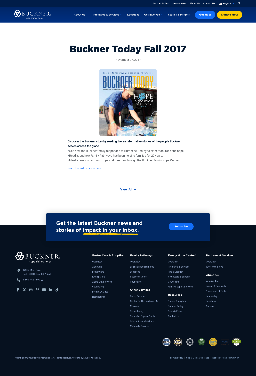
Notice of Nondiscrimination (225, 358)
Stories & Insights (179, 14)
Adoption (97, 266)
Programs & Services (106, 14)
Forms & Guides (100, 291)
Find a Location (175, 271)
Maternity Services (139, 326)
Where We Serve (214, 266)
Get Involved (152, 14)
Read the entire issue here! (85, 168)
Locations (133, 14)
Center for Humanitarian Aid (144, 301)
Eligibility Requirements (142, 266)
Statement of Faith (216, 291)
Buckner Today (161, 3)
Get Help (205, 14)
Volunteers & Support (179, 276)
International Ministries (142, 321)
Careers (210, 306)
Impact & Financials (216, 286)
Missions (134, 306)
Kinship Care (98, 276)
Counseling (98, 286)
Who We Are (212, 281)
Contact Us (209, 3)
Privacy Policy (176, 358)
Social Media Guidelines (197, 358)
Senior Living (136, 311)
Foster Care (98, 271)
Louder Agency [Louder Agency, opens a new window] (91, 358)
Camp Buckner (137, 296)
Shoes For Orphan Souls (142, 316)
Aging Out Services (102, 281)
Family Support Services (180, 286)
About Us (195, 3)
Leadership (211, 296)
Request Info (98, 296)
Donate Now (229, 14)
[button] (239, 3)
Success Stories (138, 276)
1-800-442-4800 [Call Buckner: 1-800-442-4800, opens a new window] (33, 279)
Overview (97, 261)
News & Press (179, 3)
